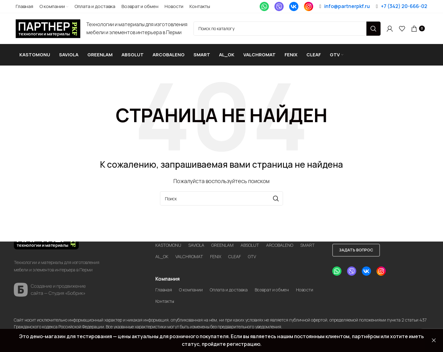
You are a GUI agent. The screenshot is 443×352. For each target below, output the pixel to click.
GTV (282, 251)
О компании (194, 284)
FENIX (243, 251)
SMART (163, 251)
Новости (165, 296)
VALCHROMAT (215, 251)
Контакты (194, 296)
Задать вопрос (356, 244)
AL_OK (185, 251)
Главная (164, 284)
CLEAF (264, 251)
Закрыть (434, 340)
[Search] (287, 29)
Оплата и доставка (236, 284)
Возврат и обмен (284, 284)
